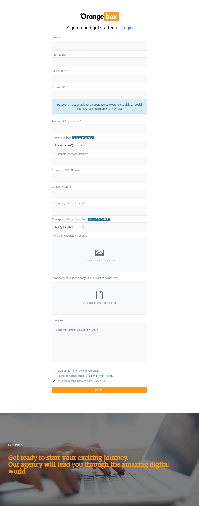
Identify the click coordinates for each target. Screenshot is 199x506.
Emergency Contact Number (81, 219)
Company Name (62, 186)
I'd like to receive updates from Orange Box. (82, 380)
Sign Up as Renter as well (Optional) (78, 370)
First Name (59, 54)
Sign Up (100, 390)
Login (127, 27)
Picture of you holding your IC (70, 235)
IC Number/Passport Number (70, 154)
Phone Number (73, 137)
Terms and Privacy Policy (99, 375)
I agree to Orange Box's (85, 375)
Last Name (59, 70)
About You (58, 320)
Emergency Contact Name (68, 203)
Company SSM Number (67, 170)
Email (56, 38)
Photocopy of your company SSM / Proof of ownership (85, 278)
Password (58, 87)
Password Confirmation (66, 121)
